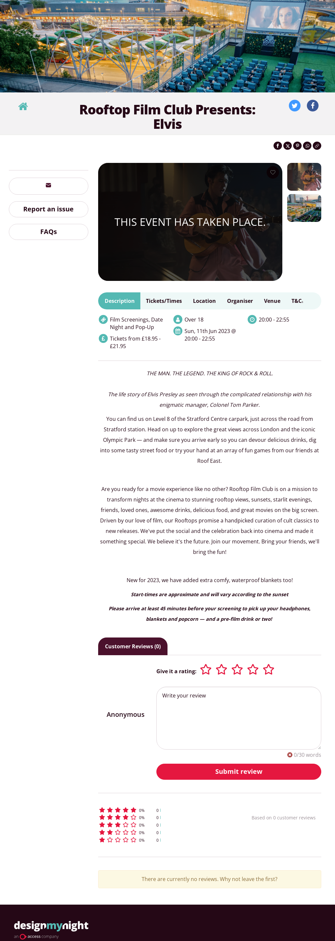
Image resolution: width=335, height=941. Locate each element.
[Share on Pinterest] (297, 146)
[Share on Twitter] (287, 146)
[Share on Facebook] (277, 146)
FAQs (48, 231)
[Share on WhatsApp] (307, 146)
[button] (161, 810)
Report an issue (48, 209)
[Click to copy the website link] (317, 146)
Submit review (238, 771)
